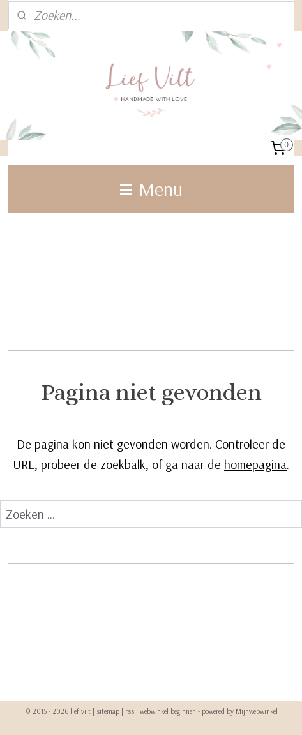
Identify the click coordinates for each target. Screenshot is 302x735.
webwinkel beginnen (168, 711)
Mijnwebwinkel (257, 711)
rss (129, 711)
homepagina (255, 464)
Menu (151, 189)
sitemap (107, 711)
